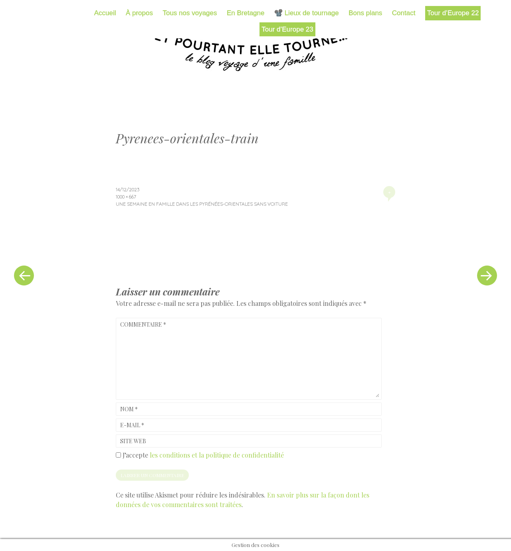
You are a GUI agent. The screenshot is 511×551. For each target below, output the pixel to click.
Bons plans (365, 13)
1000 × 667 (126, 197)
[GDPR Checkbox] (118, 455)
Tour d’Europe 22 (453, 13)
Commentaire (143, 324)
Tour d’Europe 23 (287, 29)
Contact (404, 13)
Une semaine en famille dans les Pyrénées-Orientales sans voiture (202, 204)
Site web (133, 441)
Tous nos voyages (189, 13)
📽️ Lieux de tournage (306, 13)
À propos (139, 13)
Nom (129, 409)
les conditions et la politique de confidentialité (217, 455)
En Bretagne (246, 13)
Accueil (105, 13)
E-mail (132, 425)
